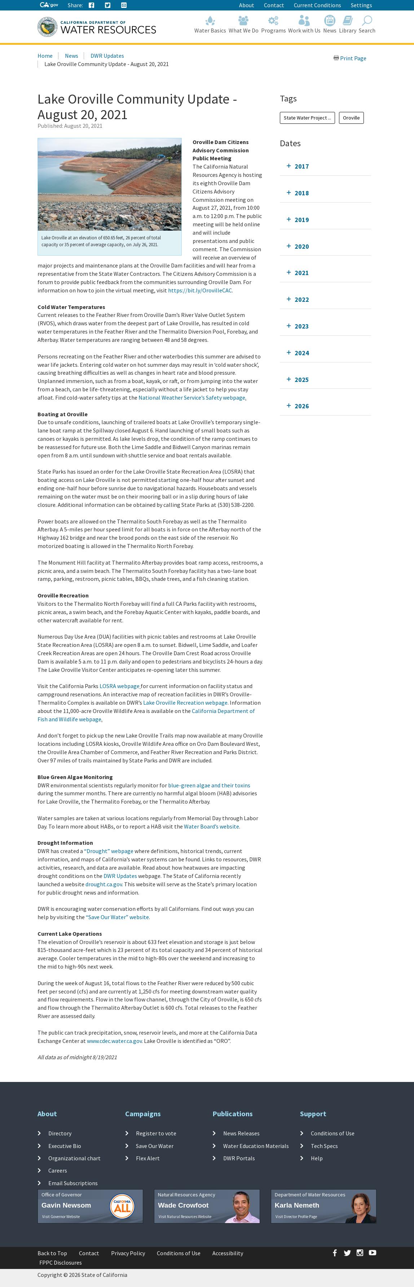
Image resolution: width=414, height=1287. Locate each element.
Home (45, 55)
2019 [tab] (302, 220)
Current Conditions (317, 5)
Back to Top (52, 1253)
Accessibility (227, 1253)
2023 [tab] (302, 326)
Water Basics (210, 24)
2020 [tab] (302, 246)
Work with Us (304, 24)
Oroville (351, 117)
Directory (59, 1133)
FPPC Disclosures (60, 1262)
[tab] (325, 166)
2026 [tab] (302, 406)
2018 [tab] (302, 193)
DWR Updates (107, 55)
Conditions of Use (332, 1133)
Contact (274, 5)
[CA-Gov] (49, 5)
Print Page (349, 58)
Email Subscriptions (73, 1182)
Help (317, 1158)
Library (348, 24)
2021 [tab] (302, 273)
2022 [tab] (302, 299)
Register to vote (156, 1133)
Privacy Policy (128, 1253)
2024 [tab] (302, 353)
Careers (57, 1170)
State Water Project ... (307, 117)
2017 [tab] (302, 166)
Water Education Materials (256, 1145)
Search (366, 24)
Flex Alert (148, 1158)
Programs (273, 24)
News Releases (241, 1133)
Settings (361, 5)
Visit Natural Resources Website (185, 1216)
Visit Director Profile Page (296, 1216)
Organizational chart (74, 1158)
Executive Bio (64, 1145)
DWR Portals (239, 1158)
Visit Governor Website (61, 1216)
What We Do (244, 24)
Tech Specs (324, 1145)
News (330, 24)
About (246, 5)
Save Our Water (154, 1145)
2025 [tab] (302, 379)
